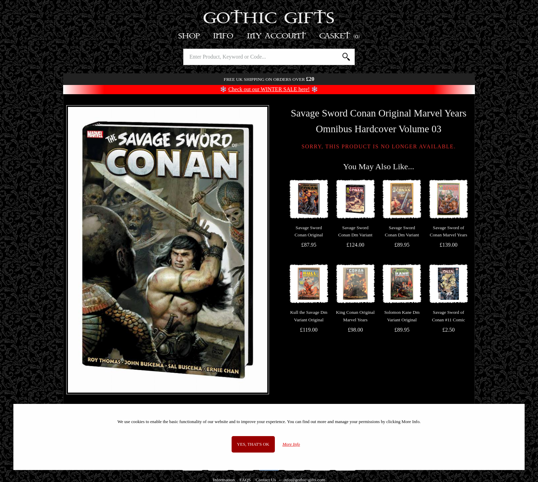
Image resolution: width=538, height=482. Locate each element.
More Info (291, 444)
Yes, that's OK (253, 444)
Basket (340, 36)
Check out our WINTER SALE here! (268, 89)
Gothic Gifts (269, 19)
